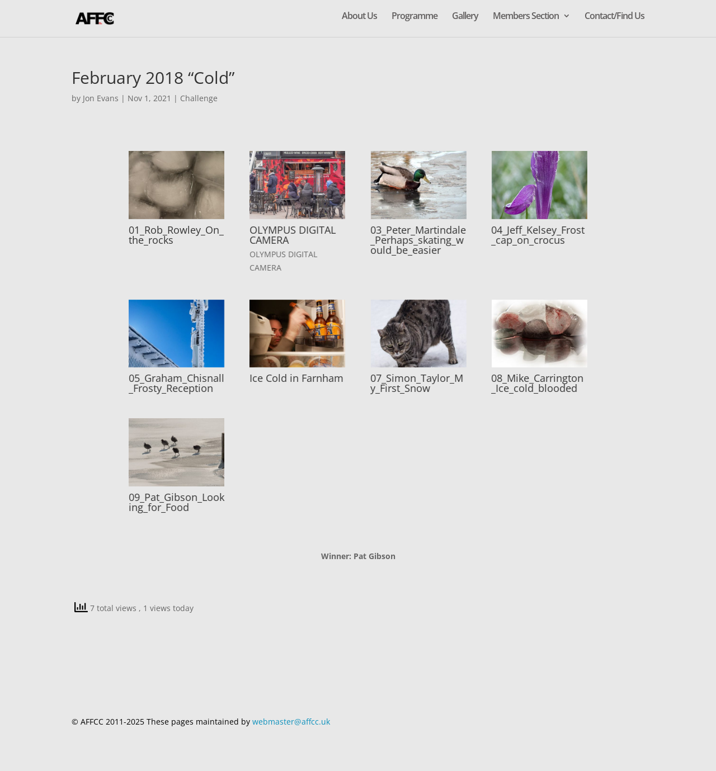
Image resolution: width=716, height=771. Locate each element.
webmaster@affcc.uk (291, 721)
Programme (414, 17)
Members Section (526, 17)
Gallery (465, 17)
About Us (359, 17)
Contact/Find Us (614, 17)
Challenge (199, 98)
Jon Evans (101, 98)
